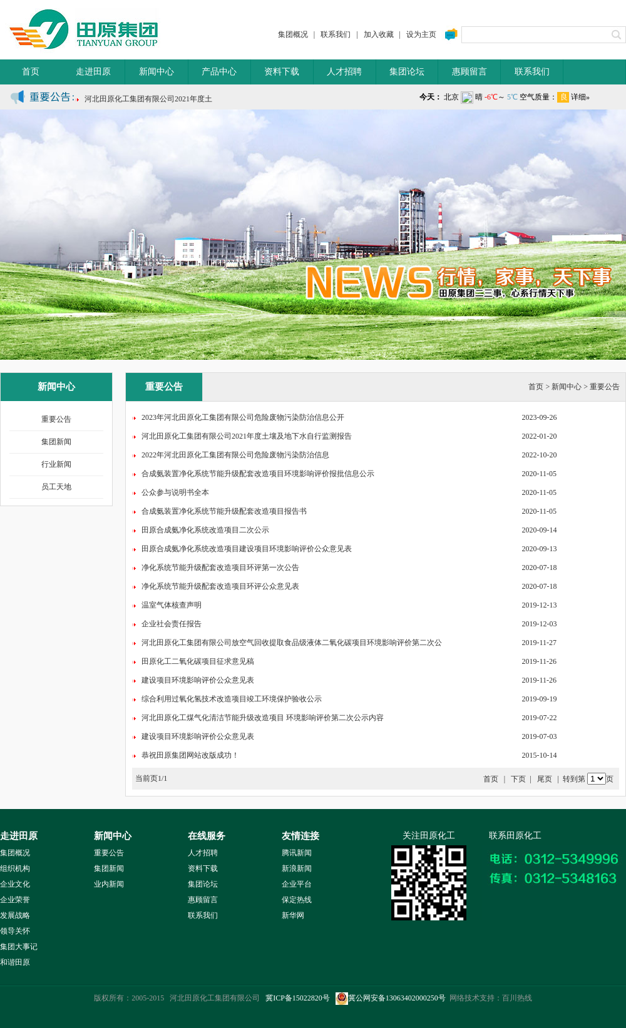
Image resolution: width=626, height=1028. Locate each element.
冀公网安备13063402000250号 (391, 998)
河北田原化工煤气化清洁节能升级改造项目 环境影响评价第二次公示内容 (262, 717)
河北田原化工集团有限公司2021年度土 (148, 101)
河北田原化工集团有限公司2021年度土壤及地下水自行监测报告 (246, 436)
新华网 (293, 915)
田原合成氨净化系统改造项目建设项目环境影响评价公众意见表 (246, 548)
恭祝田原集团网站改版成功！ (190, 755)
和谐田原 (15, 962)
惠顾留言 (469, 71)
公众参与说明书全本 (175, 492)
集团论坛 (406, 71)
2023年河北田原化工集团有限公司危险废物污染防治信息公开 (242, 417)
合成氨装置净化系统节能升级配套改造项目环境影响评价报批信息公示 (257, 473)
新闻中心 (156, 71)
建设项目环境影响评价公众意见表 (197, 680)
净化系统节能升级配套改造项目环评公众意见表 (220, 586)
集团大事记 (19, 946)
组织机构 (15, 868)
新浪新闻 (297, 868)
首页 (30, 71)
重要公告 (56, 419)
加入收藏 (379, 34)
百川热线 (517, 998)
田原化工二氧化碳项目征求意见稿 (197, 661)
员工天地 (56, 486)
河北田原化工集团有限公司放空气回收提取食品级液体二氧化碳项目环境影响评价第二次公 (291, 642)
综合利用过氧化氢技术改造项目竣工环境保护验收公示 (231, 699)
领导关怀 (15, 931)
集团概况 (293, 34)
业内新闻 (109, 884)
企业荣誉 (15, 899)
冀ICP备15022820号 (297, 998)
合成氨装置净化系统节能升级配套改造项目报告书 (224, 511)
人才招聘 (344, 71)
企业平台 (297, 884)
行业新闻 (56, 464)
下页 (518, 779)
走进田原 (93, 71)
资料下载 (281, 71)
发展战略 (15, 915)
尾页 (544, 779)
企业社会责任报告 (171, 623)
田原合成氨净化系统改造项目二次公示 (205, 530)
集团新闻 (56, 441)
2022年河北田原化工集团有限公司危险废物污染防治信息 (235, 454)
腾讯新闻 (297, 852)
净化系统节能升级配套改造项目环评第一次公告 (220, 567)
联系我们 (336, 34)
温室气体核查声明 (171, 605)
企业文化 (15, 884)
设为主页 (421, 34)
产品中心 (219, 71)
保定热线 (297, 899)
